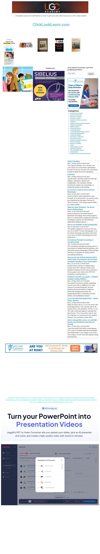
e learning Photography (77, 133)
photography (74, 152)
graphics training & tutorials (78, 140)
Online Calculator (74, 161)
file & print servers (75, 138)
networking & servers (76, 147)
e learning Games (75, 128)
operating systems (75, 148)
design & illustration (76, 125)
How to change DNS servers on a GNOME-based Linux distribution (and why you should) (82, 322)
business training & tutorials (78, 120)
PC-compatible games (77, 150)
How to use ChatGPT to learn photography (82, 224)
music (72, 145)
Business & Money (75, 116)
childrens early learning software (80, 123)
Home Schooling (75, 142)
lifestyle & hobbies (75, 143)
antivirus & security (76, 115)
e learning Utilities (75, 135)
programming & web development (80, 153)
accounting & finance (76, 113)
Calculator (71, 174)
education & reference (76, 137)
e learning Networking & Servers (80, 131)
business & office (75, 118)
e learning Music (75, 130)
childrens (73, 121)
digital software (74, 126)
